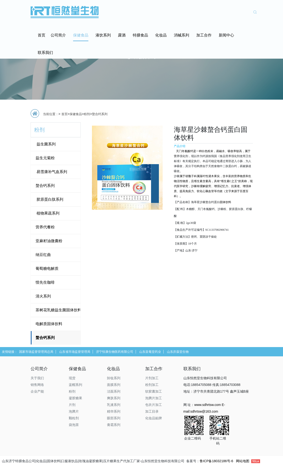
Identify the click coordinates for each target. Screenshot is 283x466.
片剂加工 (152, 378)
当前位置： (51, 114)
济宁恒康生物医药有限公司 (114, 351)
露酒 (122, 35)
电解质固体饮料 (49, 324)
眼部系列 (113, 418)
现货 (72, 378)
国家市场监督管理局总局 (36, 351)
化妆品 (161, 35)
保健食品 (80, 35)
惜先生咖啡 (45, 282)
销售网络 (37, 385)
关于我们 (37, 378)
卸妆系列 (113, 378)
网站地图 (242, 461)
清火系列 (43, 296)
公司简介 (58, 35)
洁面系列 (113, 391)
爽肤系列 (113, 398)
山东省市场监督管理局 (74, 351)
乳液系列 (113, 405)
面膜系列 (113, 385)
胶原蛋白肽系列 (49, 199)
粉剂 (87, 114)
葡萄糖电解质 (47, 268)
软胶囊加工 (153, 391)
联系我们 (45, 53)
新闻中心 (226, 35)
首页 (41, 35)
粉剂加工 (152, 385)
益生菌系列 (46, 144)
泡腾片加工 (153, 398)
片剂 (72, 405)
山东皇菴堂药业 (150, 351)
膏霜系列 (113, 425)
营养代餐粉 (45, 227)
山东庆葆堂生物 (178, 351)
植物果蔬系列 (47, 213)
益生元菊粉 (45, 158)
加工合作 (204, 35)
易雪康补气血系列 (51, 172)
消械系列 (181, 35)
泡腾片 (74, 411)
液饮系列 (103, 35)
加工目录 (152, 411)
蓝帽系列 (75, 385)
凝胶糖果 (75, 398)
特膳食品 (140, 35)
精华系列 (113, 411)
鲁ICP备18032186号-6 (216, 461)
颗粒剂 (74, 418)
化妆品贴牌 (153, 418)
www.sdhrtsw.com (207, 405)
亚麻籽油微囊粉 (49, 241)
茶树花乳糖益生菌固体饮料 (58, 310)
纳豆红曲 (43, 255)
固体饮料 (225, 202)
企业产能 (37, 391)
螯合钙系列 (99, 114)
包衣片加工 (153, 405)
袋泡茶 (74, 425)
